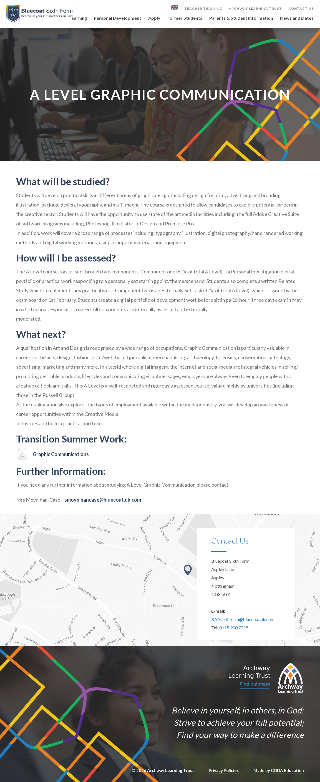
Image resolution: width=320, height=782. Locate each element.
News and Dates (297, 18)
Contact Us (301, 8)
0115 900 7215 (233, 627)
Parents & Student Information (241, 18)
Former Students (184, 18)
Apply (154, 18)
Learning (78, 18)
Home (17, 18)
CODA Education (287, 770)
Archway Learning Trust (255, 8)
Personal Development (117, 18)
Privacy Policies (224, 770)
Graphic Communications (61, 454)
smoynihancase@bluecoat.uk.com (102, 500)
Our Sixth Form (46, 18)
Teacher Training (203, 8)
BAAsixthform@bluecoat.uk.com (242, 619)
